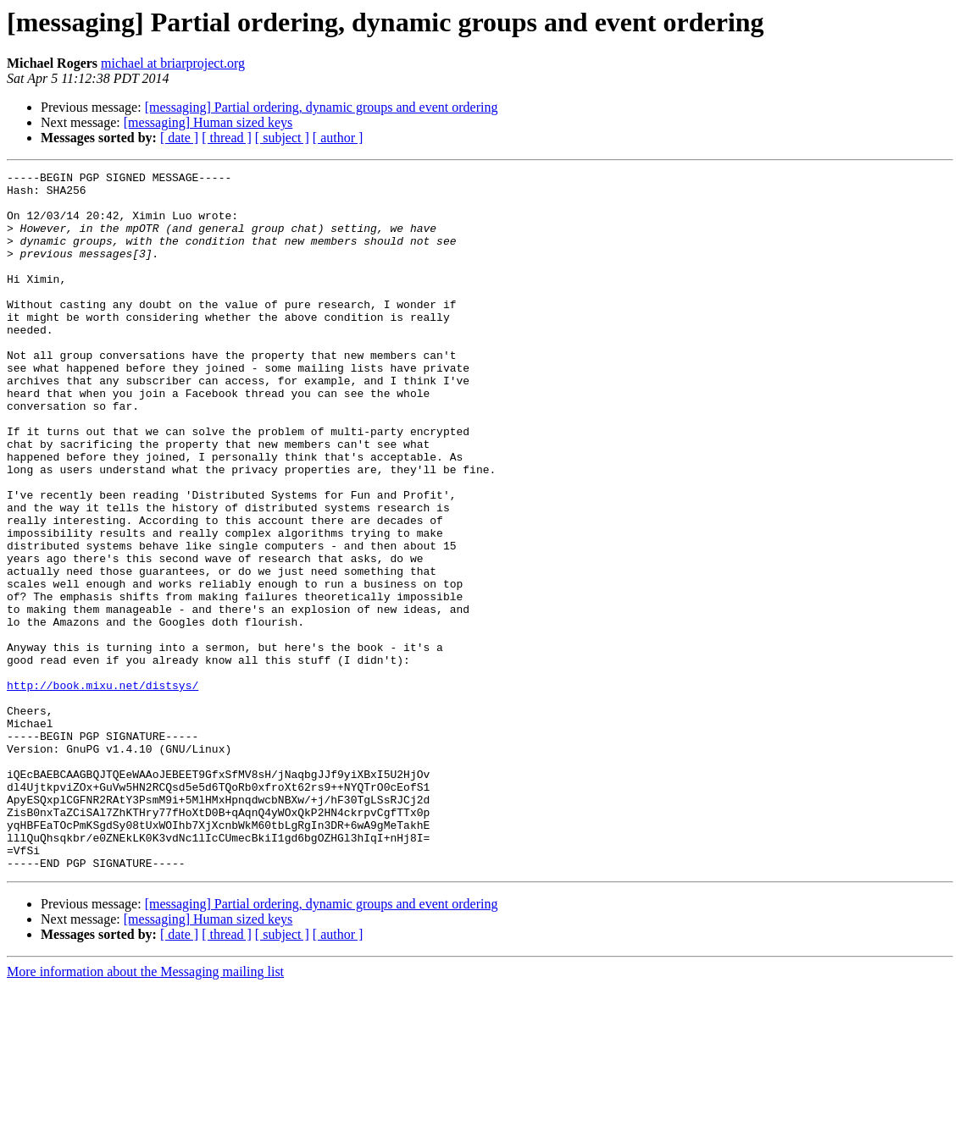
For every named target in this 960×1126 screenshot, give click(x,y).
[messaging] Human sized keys (208, 122)
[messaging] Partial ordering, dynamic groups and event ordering (321, 107)
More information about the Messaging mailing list (145, 1111)
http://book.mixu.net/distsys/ (102, 789)
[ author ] (338, 137)
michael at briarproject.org (173, 63)
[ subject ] (282, 137)
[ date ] (179, 137)
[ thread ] (227, 137)
